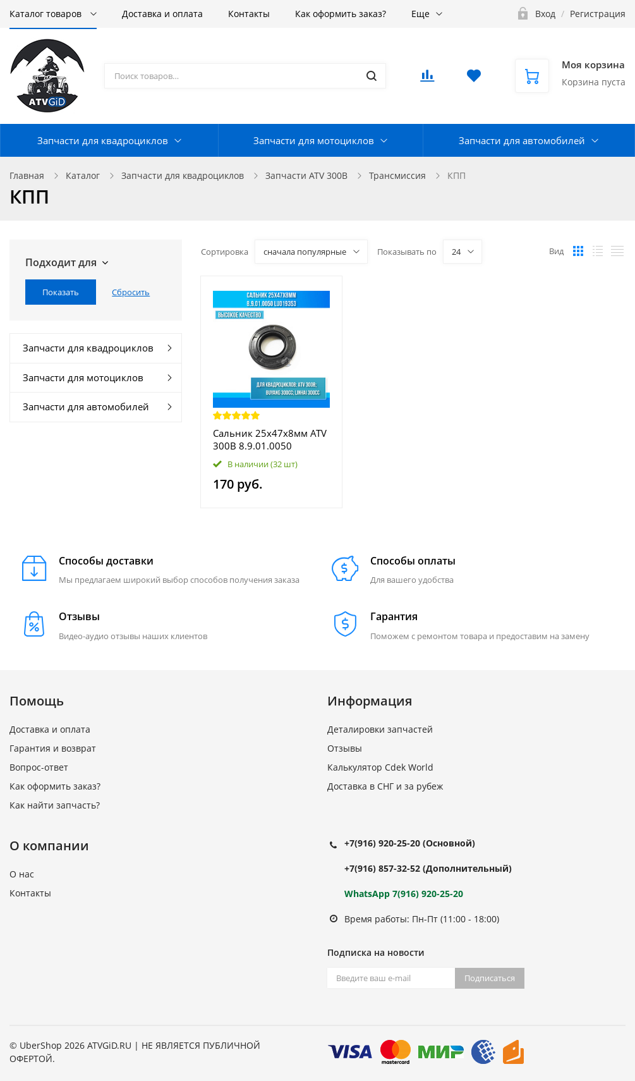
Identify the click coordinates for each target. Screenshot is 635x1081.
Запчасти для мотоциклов (313, 140)
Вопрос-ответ (38, 767)
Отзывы (344, 748)
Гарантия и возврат (52, 748)
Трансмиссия (397, 175)
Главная (26, 175)
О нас (21, 874)
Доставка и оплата (162, 14)
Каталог (83, 175)
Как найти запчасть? (54, 805)
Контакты (249, 14)
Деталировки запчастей (380, 729)
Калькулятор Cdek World (380, 767)
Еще (420, 14)
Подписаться (489, 978)
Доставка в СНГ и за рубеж (385, 786)
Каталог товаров (46, 14)
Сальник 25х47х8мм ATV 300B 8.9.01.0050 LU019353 (270, 439)
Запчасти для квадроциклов (102, 140)
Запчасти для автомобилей (522, 140)
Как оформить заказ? (340, 14)
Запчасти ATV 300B (306, 175)
